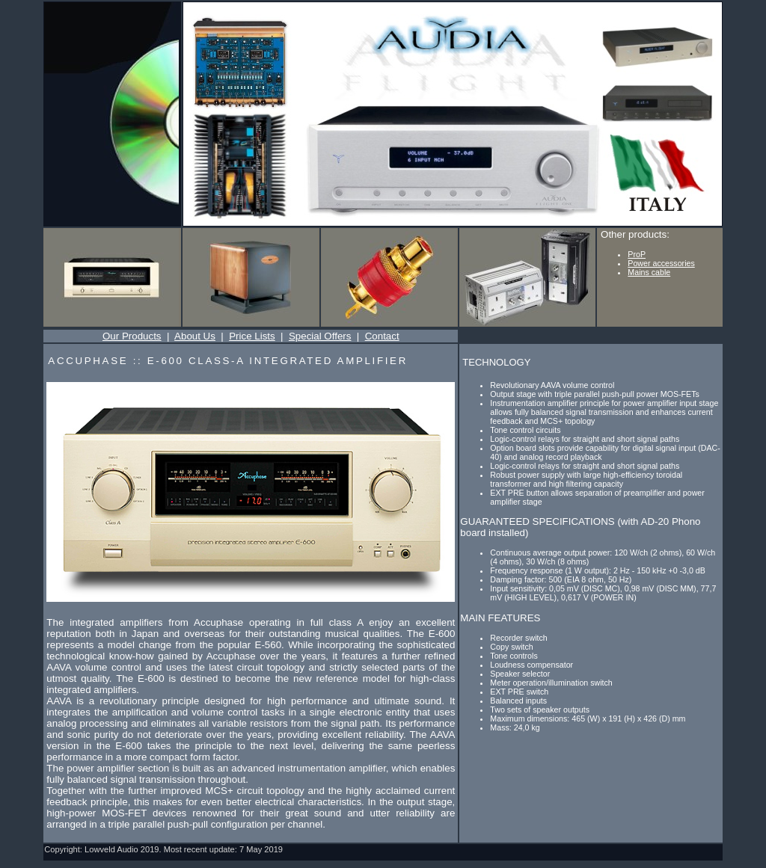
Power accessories (661, 263)
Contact (382, 336)
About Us (194, 336)
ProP (637, 254)
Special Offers (320, 336)
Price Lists (252, 336)
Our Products (132, 336)
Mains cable (649, 272)
